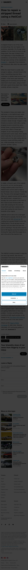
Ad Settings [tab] (17, 270)
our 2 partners (9, 277)
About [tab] (24, 270)
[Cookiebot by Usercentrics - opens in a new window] (20, 267)
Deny (14, 302)
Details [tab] (10, 270)
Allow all (14, 294)
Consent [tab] (4, 270)
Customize (14, 298)
